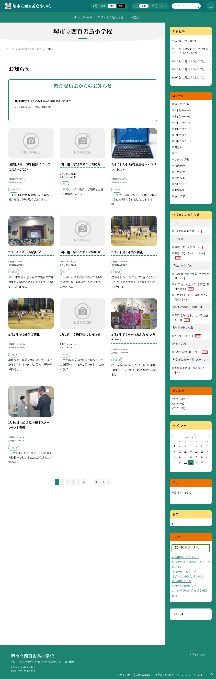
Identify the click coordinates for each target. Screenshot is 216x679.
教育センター (179, 567)
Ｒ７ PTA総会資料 (188, 231)
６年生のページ (183, 141)
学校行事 (180, 178)
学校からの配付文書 (110, 17)
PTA (177, 153)
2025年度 (179, 399)
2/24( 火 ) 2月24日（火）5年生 (188, 61)
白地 (112, 5)
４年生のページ (183, 129)
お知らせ (179, 190)
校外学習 (180, 196)
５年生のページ (183, 135)
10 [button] (96, 482)
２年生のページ (183, 116)
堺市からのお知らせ (184, 586)
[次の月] (209, 436)
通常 (103, 5)
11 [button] (103, 482)
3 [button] (67, 482)
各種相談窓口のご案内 (191, 352)
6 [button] (84, 482)
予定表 (134, 17)
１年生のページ (183, 110)
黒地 (121, 5)
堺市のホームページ (184, 572)
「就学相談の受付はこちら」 (188, 576)
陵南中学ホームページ (185, 557)
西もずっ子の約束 (188, 335)
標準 (144, 5)
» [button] (108, 482)
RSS (180, 614)
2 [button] (62, 482)
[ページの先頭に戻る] (211, 674)
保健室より (180, 184)
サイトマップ (198, 654)
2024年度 (179, 404)
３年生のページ (183, 122)
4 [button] (73, 482)
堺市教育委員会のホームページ (191, 562)
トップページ (84, 17)
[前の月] (172, 436)
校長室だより (182, 104)
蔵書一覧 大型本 (189, 247)
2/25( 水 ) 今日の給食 (184, 41)
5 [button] (78, 482)
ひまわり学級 (182, 159)
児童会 (178, 147)
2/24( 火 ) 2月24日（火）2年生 (188, 69)
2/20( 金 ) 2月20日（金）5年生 (188, 77)
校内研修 (180, 165)
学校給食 (180, 172)
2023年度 (179, 408)
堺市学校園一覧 (181, 581)
